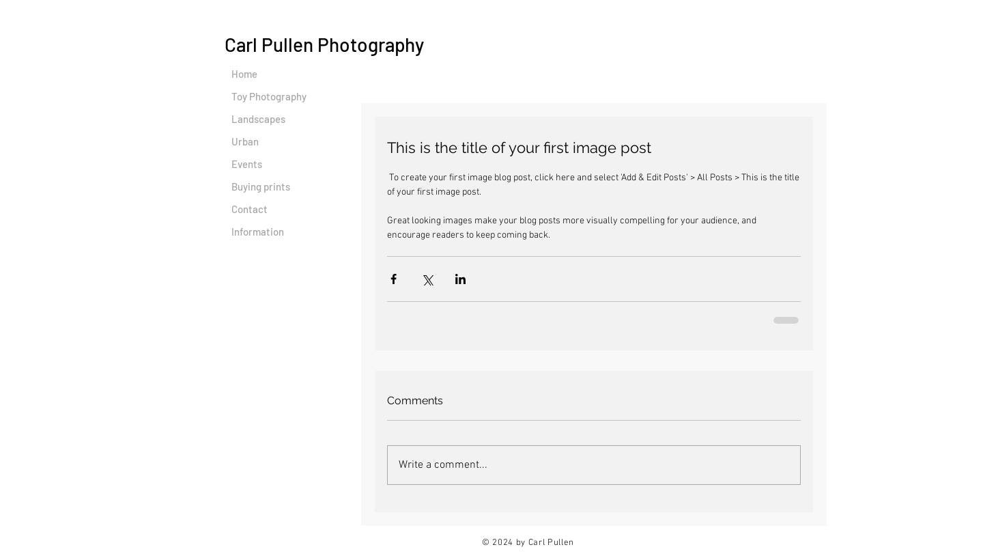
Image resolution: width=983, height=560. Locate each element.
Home (244, 74)
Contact (249, 209)
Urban (245, 141)
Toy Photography (269, 96)
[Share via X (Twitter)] (427, 278)
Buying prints (260, 186)
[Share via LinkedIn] (460, 278)
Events (246, 164)
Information (257, 231)
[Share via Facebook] (393, 278)
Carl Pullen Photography (324, 44)
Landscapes (258, 119)
